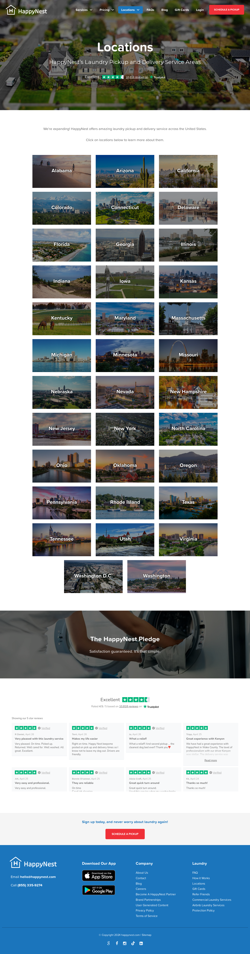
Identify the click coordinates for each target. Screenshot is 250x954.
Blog (164, 9)
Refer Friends (201, 894)
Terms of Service (147, 916)
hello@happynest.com (38, 876)
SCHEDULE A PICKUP (226, 9)
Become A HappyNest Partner (156, 894)
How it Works (201, 878)
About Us (142, 872)
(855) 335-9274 (30, 885)
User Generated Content (152, 905)
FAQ (195, 872)
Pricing (104, 9)
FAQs (150, 9)
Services (82, 9)
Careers (141, 889)
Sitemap (146, 935)
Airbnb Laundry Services (208, 905)
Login (200, 9)
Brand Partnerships (148, 899)
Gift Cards (182, 9)
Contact (141, 878)
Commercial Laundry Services (211, 899)
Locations (128, 9)
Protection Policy (203, 910)
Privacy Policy (145, 910)
